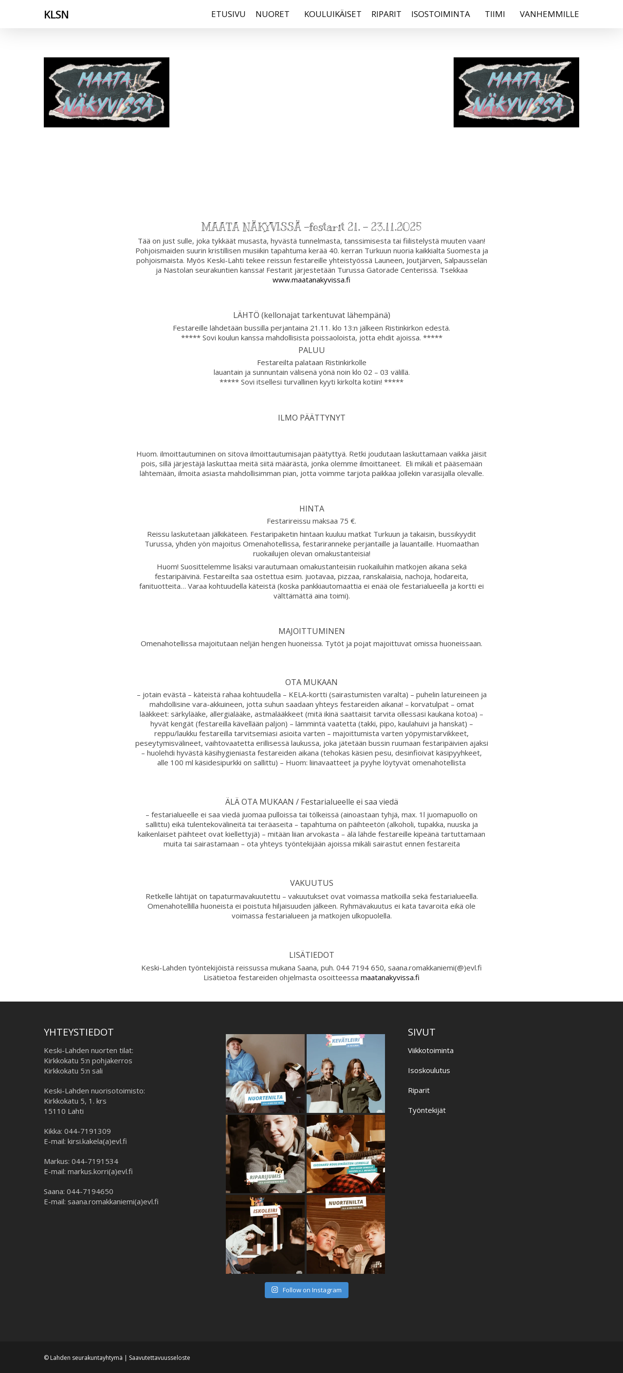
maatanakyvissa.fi (390, 977)
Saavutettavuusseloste (159, 1358)
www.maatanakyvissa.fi (311, 279)
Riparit (419, 1090)
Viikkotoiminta (431, 1050)
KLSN (56, 19)
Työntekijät (427, 1110)
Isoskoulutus (429, 1070)
